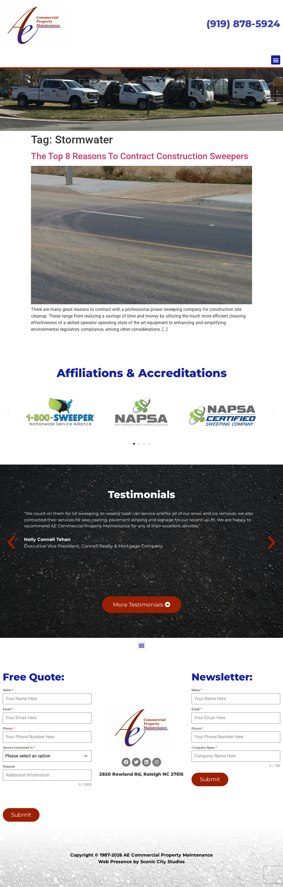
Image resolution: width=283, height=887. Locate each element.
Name (8, 690)
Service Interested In (19, 748)
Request (9, 767)
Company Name (204, 748)
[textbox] (42, 756)
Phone (9, 729)
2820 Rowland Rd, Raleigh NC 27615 (141, 774)
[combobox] (47, 756)
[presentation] (38, 797)
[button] (275, 60)
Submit (21, 814)
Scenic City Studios (162, 861)
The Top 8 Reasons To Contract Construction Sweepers (139, 156)
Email (8, 709)
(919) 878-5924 (243, 24)
